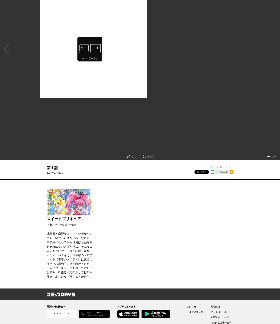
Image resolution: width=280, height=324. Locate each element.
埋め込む (224, 172)
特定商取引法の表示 (221, 322)
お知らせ (191, 306)
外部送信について (220, 317)
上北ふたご (54, 224)
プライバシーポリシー (222, 312)
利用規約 (215, 306)
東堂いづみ (69, 224)
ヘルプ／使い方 (195, 312)
